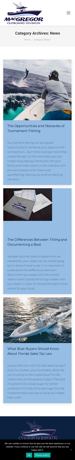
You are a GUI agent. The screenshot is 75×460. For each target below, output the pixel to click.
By (29, 137)
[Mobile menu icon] (68, 13)
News (10, 137)
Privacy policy (42, 455)
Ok (29, 455)
